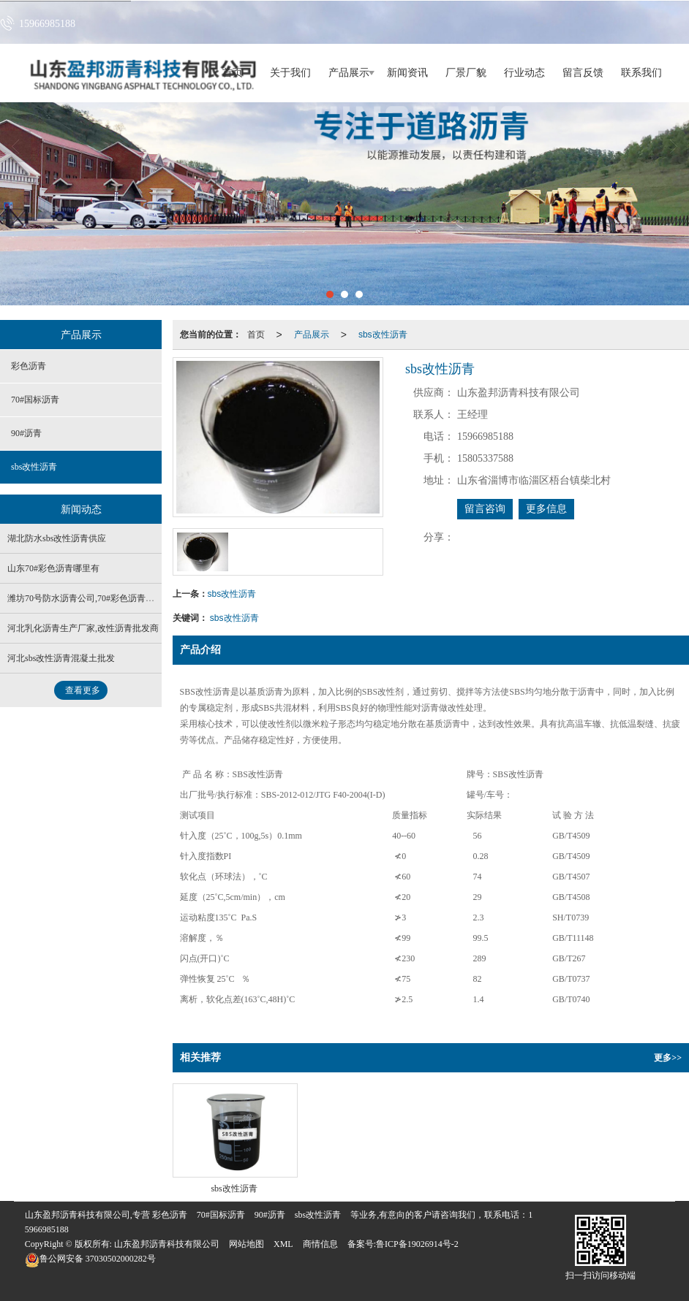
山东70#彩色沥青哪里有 (53, 568)
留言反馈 (582, 72)
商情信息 (320, 1244)
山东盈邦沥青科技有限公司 (166, 1244)
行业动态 (524, 72)
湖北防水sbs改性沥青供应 (56, 538)
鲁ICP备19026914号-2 (417, 1244)
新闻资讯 (407, 72)
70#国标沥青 (35, 399)
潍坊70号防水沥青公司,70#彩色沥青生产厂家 (94, 598)
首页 (256, 334)
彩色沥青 (28, 366)
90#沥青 (26, 433)
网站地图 (246, 1244)
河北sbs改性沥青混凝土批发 (61, 658)
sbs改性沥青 (382, 334)
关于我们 (290, 72)
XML (283, 1244)
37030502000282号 (90, 1259)
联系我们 (641, 72)
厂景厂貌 (465, 72)
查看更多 (82, 690)
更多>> (668, 1058)
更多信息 (546, 508)
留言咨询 (484, 508)
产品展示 (348, 72)
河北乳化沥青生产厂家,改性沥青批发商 (83, 628)
